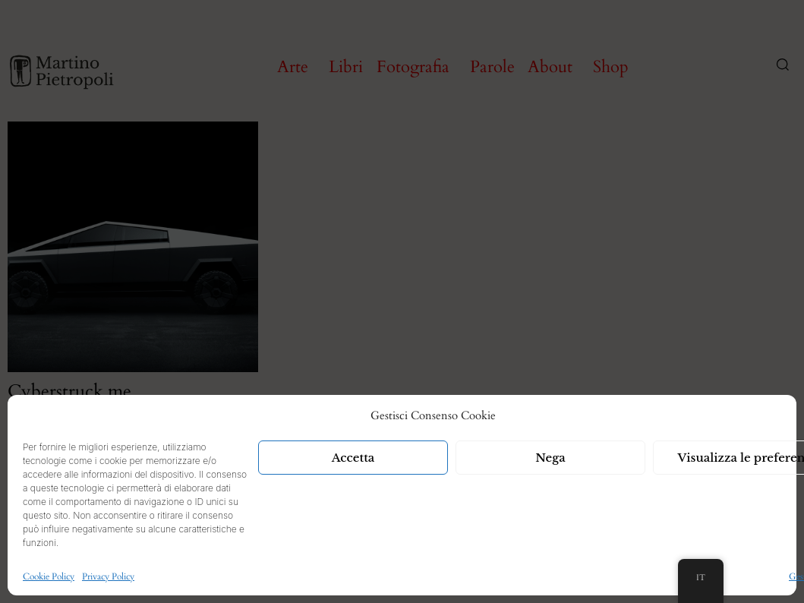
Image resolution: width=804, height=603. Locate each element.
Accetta (353, 457)
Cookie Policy (48, 576)
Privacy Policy (108, 576)
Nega (550, 457)
